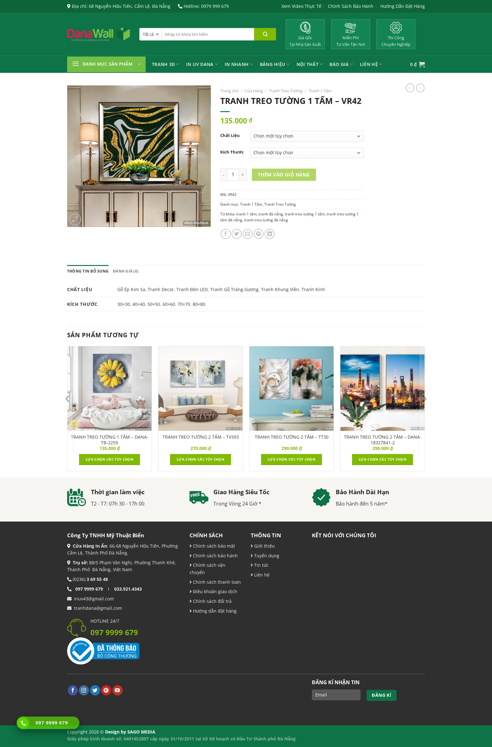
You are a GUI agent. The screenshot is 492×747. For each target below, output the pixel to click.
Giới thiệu (264, 546)
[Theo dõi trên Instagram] (84, 690)
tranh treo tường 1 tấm (305, 214)
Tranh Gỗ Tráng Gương (234, 289)
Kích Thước (232, 152)
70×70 (184, 304)
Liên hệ (261, 575)
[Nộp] (265, 34)
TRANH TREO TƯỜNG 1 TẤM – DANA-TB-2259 (109, 440)
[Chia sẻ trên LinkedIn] (270, 234)
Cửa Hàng (253, 91)
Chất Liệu (230, 135)
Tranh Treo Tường (285, 91)
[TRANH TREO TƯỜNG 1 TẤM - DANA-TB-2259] (109, 388)
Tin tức (261, 565)
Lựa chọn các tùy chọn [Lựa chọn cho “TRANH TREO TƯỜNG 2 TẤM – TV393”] (200, 459)
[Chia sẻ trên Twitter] (237, 234)
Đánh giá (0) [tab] (125, 271)
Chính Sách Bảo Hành (350, 6)
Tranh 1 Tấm (320, 91)
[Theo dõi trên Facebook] (73, 690)
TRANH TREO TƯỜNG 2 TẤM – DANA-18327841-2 (382, 440)
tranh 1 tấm (246, 214)
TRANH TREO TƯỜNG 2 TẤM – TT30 (292, 437)
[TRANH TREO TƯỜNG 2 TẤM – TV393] (200, 388)
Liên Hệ (371, 64)
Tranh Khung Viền (280, 289)
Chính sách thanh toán (216, 582)
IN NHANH (239, 64)
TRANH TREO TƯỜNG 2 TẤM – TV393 (201, 437)
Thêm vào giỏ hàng (284, 174)
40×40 (138, 304)
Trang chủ (229, 91)
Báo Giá (341, 64)
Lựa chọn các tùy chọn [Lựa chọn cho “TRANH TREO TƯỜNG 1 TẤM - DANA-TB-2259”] (109, 459)
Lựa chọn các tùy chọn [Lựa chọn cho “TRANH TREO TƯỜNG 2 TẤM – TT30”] (291, 459)
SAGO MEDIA (141, 732)
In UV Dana (202, 64)
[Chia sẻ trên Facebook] (226, 234)
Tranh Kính (313, 289)
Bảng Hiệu (275, 64)
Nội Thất (310, 64)
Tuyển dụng (266, 556)
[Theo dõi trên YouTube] (117, 690)
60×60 (169, 304)
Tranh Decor (161, 289)
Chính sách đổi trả (212, 601)
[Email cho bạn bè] (248, 234)
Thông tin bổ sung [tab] (88, 271)
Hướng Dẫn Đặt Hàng (402, 6)
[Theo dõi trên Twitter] (95, 690)
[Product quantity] (233, 175)
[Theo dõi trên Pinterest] (106, 690)
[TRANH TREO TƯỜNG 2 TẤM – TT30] (291, 388)
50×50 (153, 304)
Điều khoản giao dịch (213, 591)
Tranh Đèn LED (192, 289)
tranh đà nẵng (271, 214)
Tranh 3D (165, 64)
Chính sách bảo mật (213, 546)
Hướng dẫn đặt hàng (214, 611)
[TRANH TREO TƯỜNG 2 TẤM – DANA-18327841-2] (382, 388)
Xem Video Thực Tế (301, 6)
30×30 (123, 304)
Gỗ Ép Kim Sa (131, 289)
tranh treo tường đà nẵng (266, 220)
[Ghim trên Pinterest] (259, 234)
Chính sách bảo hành (215, 556)
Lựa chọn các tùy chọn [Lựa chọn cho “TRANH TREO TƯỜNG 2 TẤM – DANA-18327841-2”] (382, 459)
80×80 (199, 304)
